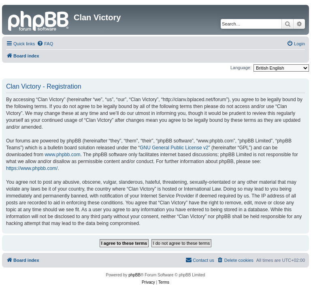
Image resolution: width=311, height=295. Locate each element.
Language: (240, 67)
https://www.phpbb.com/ (32, 168)
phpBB (134, 275)
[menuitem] (45, 44)
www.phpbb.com (62, 154)
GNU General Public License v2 (174, 148)
